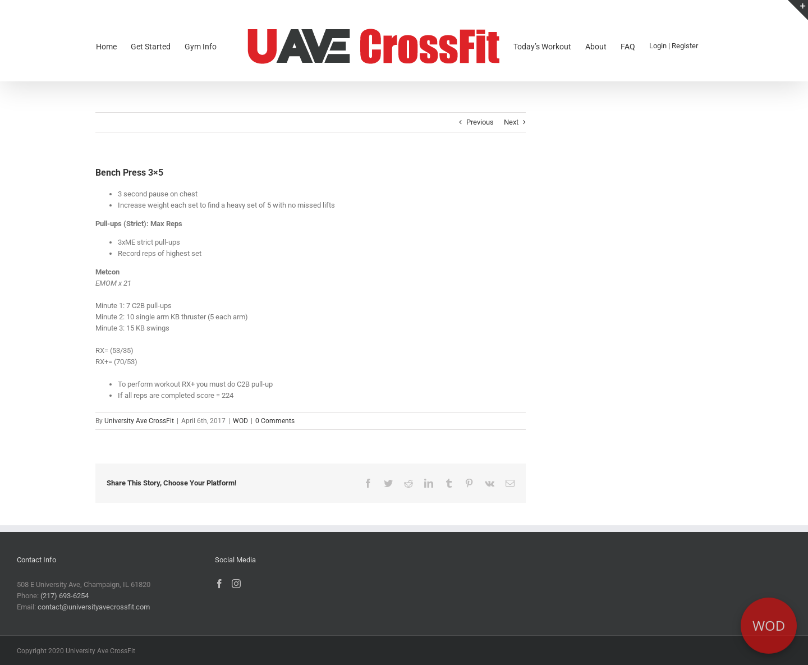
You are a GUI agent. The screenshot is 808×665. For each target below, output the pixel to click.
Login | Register (673, 46)
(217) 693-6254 (64, 595)
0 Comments (275, 421)
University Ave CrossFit (139, 421)
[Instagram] (236, 583)
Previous (480, 122)
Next (511, 122)
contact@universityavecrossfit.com (94, 607)
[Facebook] (219, 583)
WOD (240, 421)
